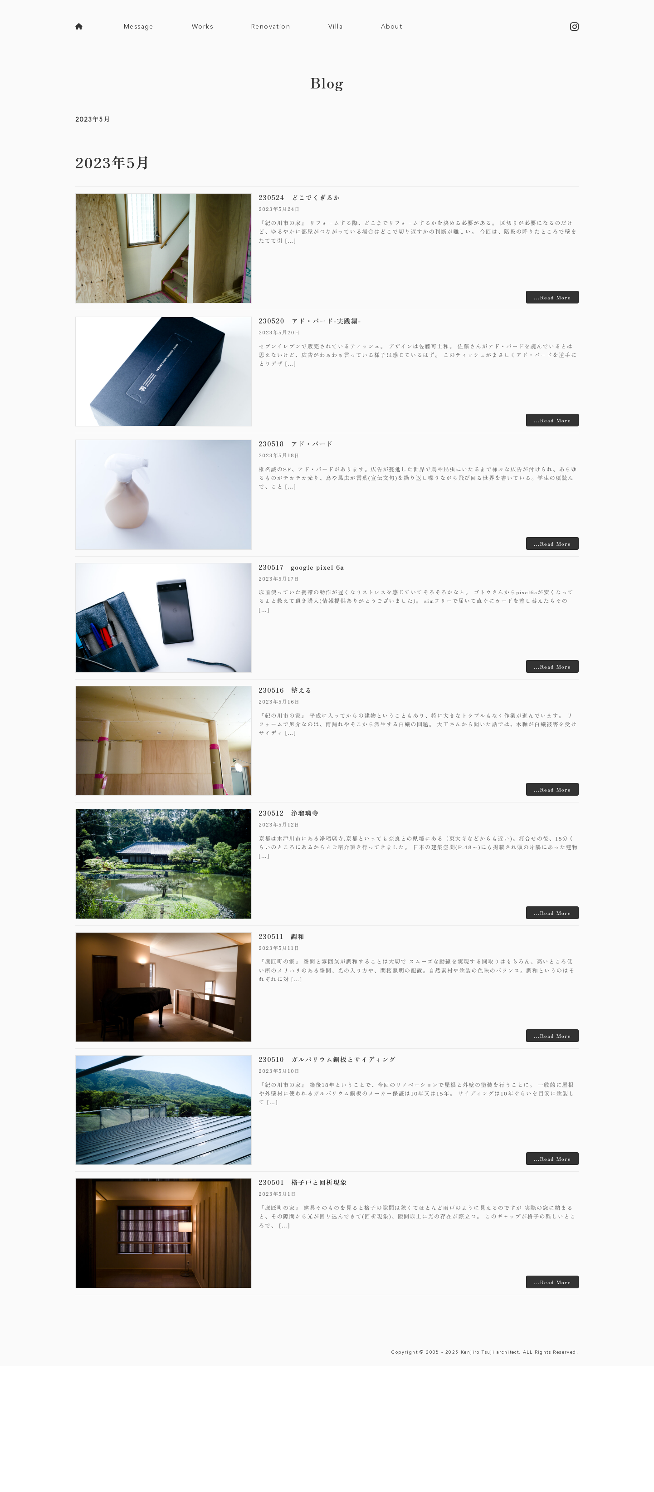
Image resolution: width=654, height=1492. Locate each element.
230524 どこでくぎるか (300, 197)
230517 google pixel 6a (302, 567)
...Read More (552, 297)
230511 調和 (282, 936)
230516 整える (285, 690)
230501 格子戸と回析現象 (303, 1182)
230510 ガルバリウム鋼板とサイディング (327, 1059)
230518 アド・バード (296, 443)
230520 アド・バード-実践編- (310, 320)
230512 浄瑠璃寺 (292, 812)
